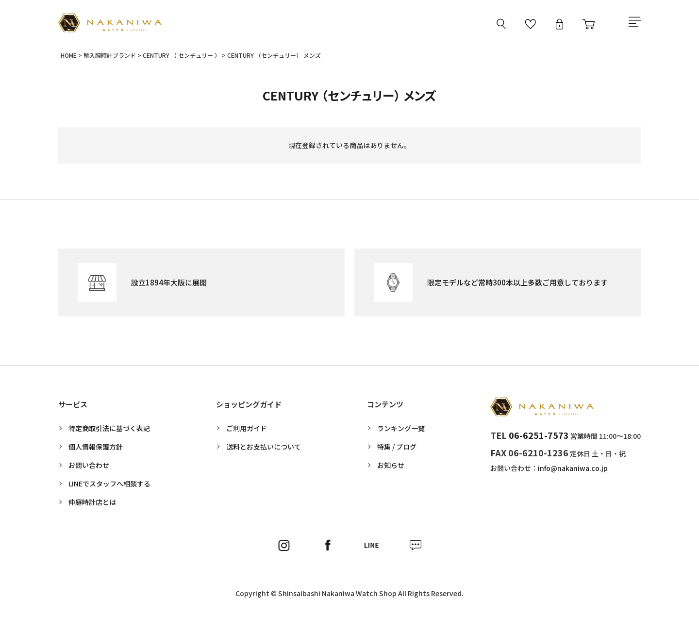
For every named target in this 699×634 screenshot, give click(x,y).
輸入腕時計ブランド (109, 57)
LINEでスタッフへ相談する (109, 486)
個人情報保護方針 (95, 449)
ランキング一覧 (401, 430)
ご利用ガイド (246, 430)
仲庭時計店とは (92, 504)
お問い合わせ (88, 467)
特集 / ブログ (396, 449)
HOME (69, 57)
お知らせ (390, 467)
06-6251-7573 (539, 437)
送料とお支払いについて (263, 449)
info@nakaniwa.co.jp (573, 470)
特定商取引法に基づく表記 (109, 430)
